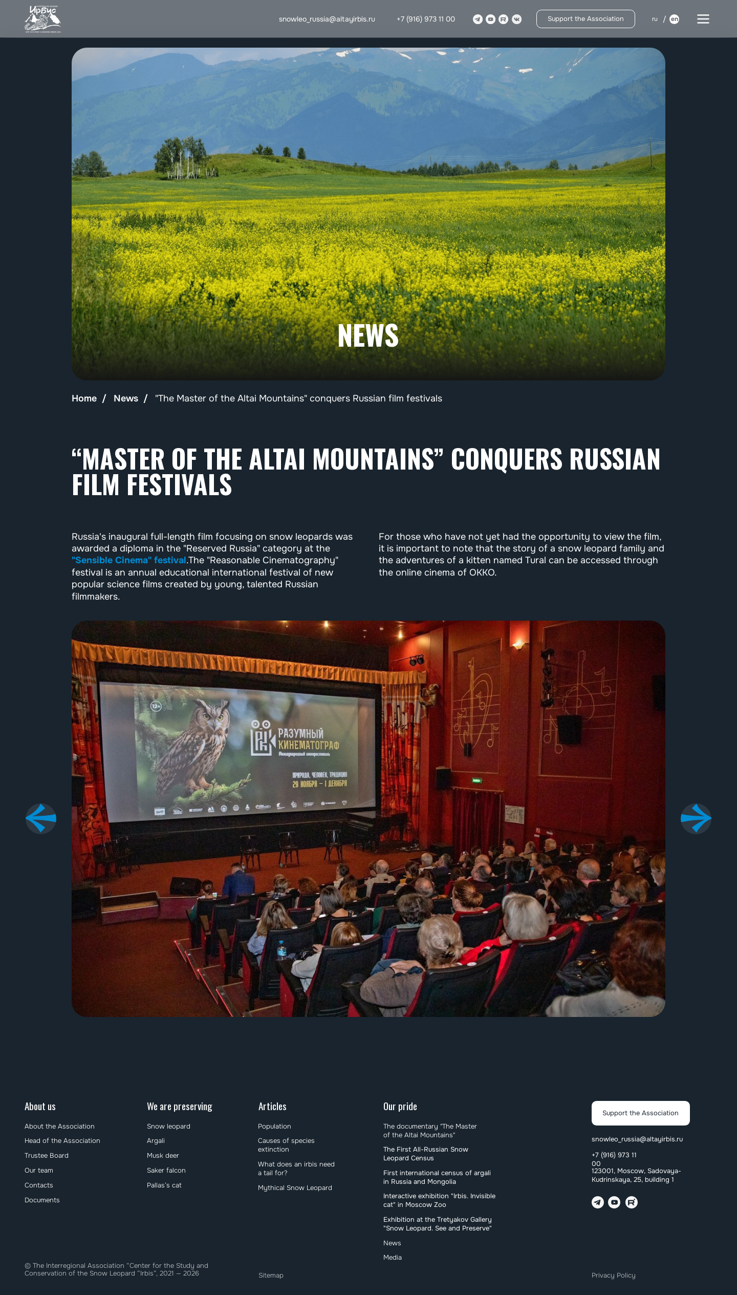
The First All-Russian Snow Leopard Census (425, 1153)
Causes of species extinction (286, 1145)
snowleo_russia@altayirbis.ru (327, 19)
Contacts (39, 1185)
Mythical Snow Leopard (295, 1187)
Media (392, 1257)
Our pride (400, 1105)
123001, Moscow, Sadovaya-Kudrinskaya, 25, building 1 (636, 1175)
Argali (156, 1140)
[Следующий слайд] (696, 818)
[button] (703, 19)
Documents (42, 1200)
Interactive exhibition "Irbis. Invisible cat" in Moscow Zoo (439, 1200)
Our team (39, 1170)
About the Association (60, 1126)
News (126, 398)
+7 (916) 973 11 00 (426, 19)
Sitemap (271, 1275)
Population (274, 1126)
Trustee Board (47, 1155)
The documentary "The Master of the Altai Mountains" (430, 1130)
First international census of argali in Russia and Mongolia (437, 1177)
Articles (272, 1105)
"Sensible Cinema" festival (129, 560)
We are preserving (179, 1105)
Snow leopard (168, 1126)
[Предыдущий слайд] (41, 818)
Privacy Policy (614, 1275)
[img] (43, 19)
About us (40, 1105)
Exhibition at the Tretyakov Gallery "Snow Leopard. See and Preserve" (437, 1224)
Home (84, 398)
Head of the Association (62, 1140)
